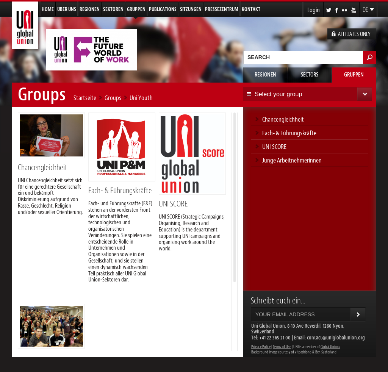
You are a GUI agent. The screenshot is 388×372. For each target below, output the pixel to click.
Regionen (90, 9)
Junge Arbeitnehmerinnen (292, 160)
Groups (113, 98)
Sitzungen (191, 9)
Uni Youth (141, 98)
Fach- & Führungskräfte (120, 190)
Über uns (66, 9)
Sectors (309, 74)
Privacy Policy (261, 346)
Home (48, 9)
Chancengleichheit (42, 167)
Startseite (85, 98)
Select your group (278, 94)
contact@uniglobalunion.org (336, 337)
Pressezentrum (221, 9)
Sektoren (113, 9)
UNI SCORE (173, 204)
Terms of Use (282, 346)
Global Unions (330, 346)
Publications (163, 9)
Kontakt (251, 9)
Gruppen (136, 9)
